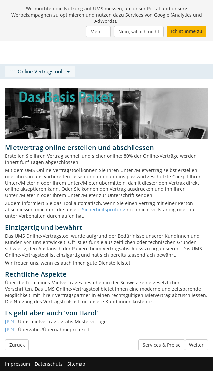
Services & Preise (162, 345)
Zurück (17, 345)
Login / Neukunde (167, 52)
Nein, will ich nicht (138, 31)
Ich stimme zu (186, 31)
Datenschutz (49, 364)
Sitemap (76, 364)
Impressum (17, 364)
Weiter (196, 345)
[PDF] (11, 321)
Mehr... (98, 31)
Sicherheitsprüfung (103, 209)
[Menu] (200, 53)
